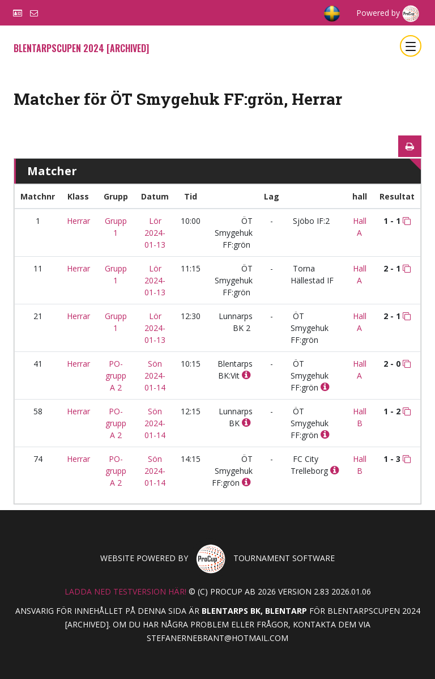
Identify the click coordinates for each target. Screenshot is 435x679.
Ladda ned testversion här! (125, 591)
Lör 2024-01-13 (154, 232)
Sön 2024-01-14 (154, 375)
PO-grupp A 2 (115, 375)
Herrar (78, 220)
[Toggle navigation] (410, 46)
